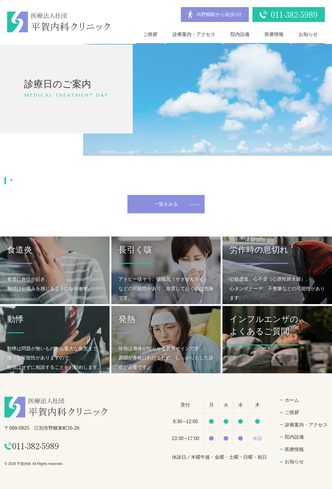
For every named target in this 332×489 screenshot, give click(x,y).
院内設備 (239, 34)
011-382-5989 (294, 14)
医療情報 (274, 34)
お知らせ (308, 34)
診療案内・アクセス (194, 34)
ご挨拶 (150, 34)
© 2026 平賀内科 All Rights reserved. (33, 464)
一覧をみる (166, 204)
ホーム (292, 400)
